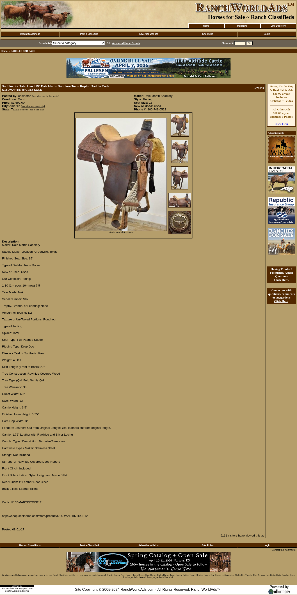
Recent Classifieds (30, 34)
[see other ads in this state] (32, 110)
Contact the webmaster (284, 549)
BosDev (8, 591)
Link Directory (278, 26)
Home (206, 26)
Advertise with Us (148, 34)
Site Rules (207, 34)
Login (267, 34)
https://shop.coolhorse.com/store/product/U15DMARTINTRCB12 (45, 516)
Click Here (281, 124)
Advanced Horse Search (126, 43)
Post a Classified (89, 34)
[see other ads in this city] (33, 106)
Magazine (242, 26)
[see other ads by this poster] (45, 96)
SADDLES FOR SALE (23, 51)
